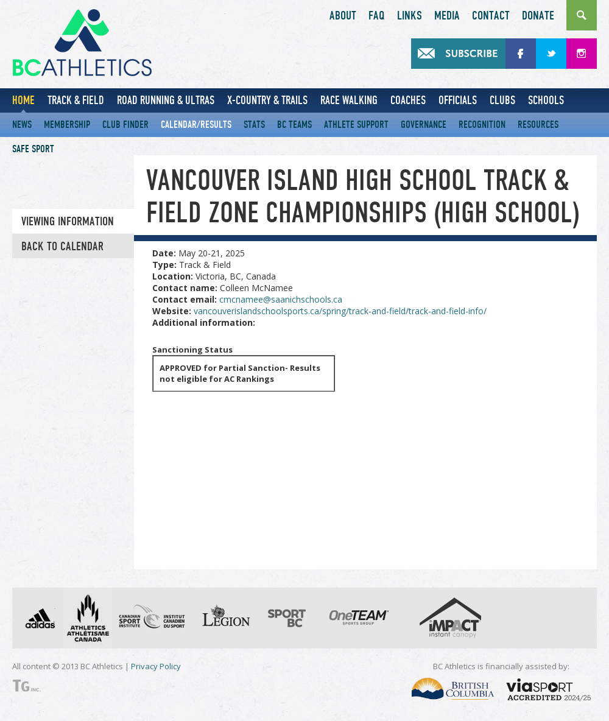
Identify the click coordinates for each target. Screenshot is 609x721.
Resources (538, 124)
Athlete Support (356, 124)
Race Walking (349, 100)
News (22, 124)
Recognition (482, 124)
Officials (457, 100)
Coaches (408, 100)
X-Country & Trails (267, 100)
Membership (67, 124)
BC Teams (294, 124)
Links (409, 16)
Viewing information (67, 221)
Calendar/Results (196, 124)
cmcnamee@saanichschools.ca (280, 299)
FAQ (376, 16)
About (342, 16)
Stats (254, 124)
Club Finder (125, 124)
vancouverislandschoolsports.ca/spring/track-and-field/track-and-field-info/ (340, 311)
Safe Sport (33, 149)
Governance (423, 124)
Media (447, 16)
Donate (538, 16)
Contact (491, 16)
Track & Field (76, 100)
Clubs (502, 100)
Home (23, 100)
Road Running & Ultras (165, 100)
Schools (546, 100)
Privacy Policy (156, 666)
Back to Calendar (62, 246)
